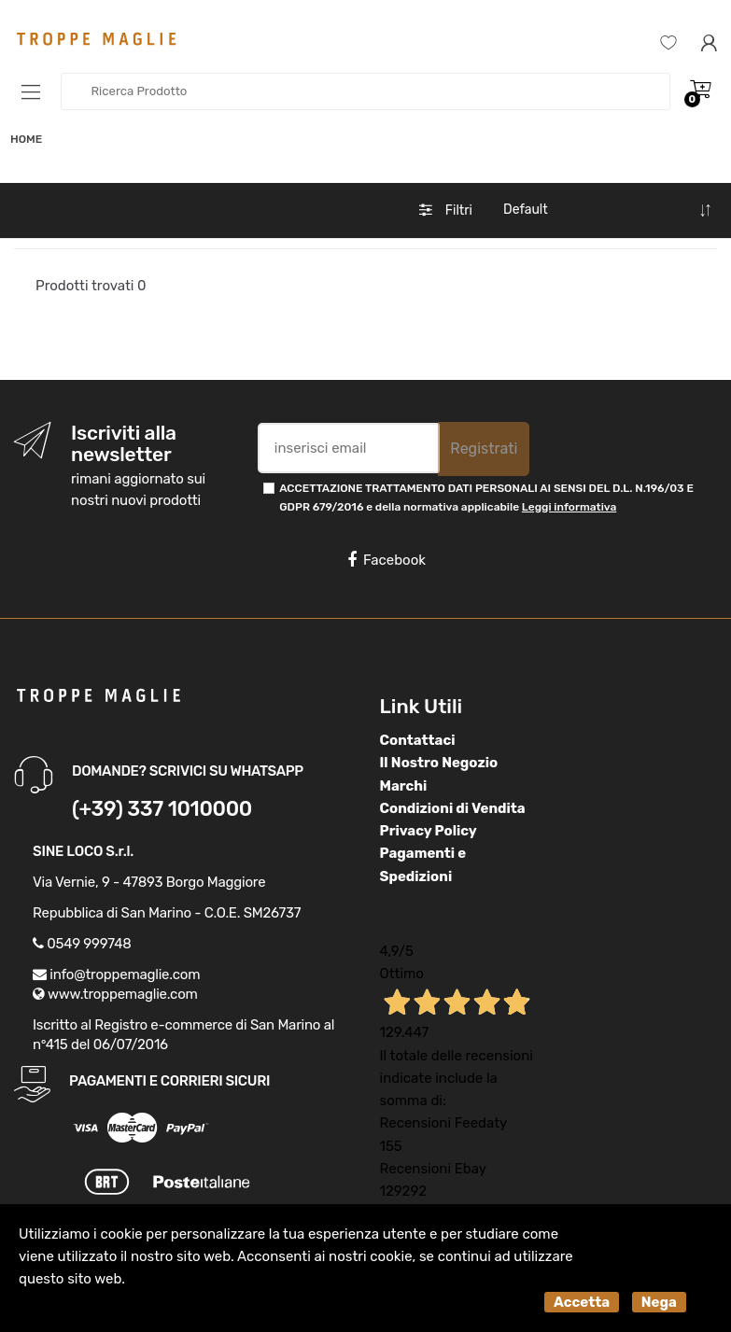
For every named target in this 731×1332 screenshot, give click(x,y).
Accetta (582, 1302)
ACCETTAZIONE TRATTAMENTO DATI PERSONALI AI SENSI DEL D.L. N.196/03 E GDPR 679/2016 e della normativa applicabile (486, 497)
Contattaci (418, 740)
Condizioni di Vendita (453, 808)
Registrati (483, 448)
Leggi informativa (569, 506)
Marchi (404, 786)
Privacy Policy (428, 830)
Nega (659, 1302)
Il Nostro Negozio (439, 762)
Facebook (386, 560)
